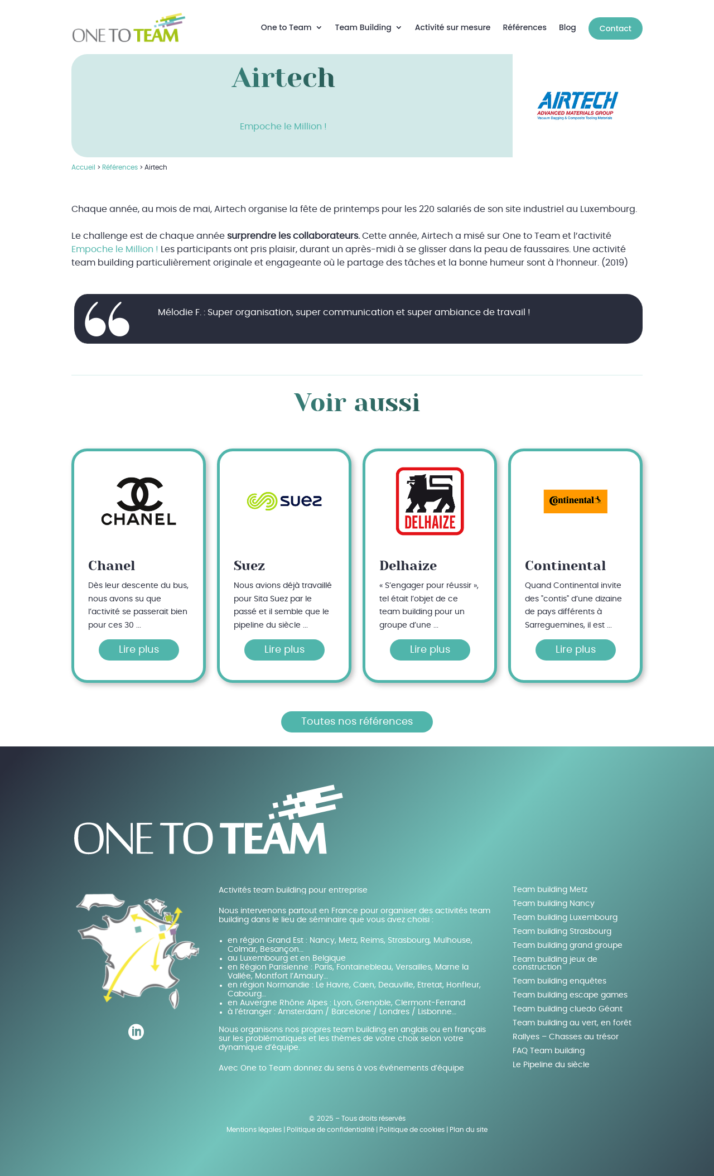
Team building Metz (550, 885)
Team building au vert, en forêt (572, 1018)
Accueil (83, 163)
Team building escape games (570, 990)
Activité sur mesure (453, 24)
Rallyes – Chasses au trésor (566, 1032)
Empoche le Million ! (283, 122)
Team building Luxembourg (565, 913)
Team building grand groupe (568, 940)
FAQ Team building (549, 1046)
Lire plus (139, 645)
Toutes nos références (357, 717)
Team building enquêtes (559, 976)
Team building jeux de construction (555, 958)
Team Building (363, 24)
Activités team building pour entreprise (293, 885)
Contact (615, 25)
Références (525, 24)
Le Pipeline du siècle (551, 1060)
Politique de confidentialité (330, 1124)
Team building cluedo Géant (568, 1004)
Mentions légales (254, 1124)
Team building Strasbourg (562, 927)
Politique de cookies (412, 1124)
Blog (567, 24)
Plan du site (469, 1124)
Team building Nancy (554, 899)
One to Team (286, 24)
